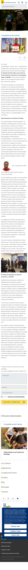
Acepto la (13, 396)
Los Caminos (6, 463)
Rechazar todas (15, 526)
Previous (1, 440)
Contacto (4, 492)
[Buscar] (14, 6)
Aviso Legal (3, 539)
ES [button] (19, 2)
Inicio (5, 11)
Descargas (5, 487)
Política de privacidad (6, 542)
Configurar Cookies (5, 549)
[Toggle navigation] (26, 2)
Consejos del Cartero (9, 473)
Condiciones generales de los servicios (10, 553)
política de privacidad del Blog (16, 396)
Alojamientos (6, 468)
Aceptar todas (15, 535)
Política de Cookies (5, 546)
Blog (9, 11)
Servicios (4, 477)
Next (26, 440)
